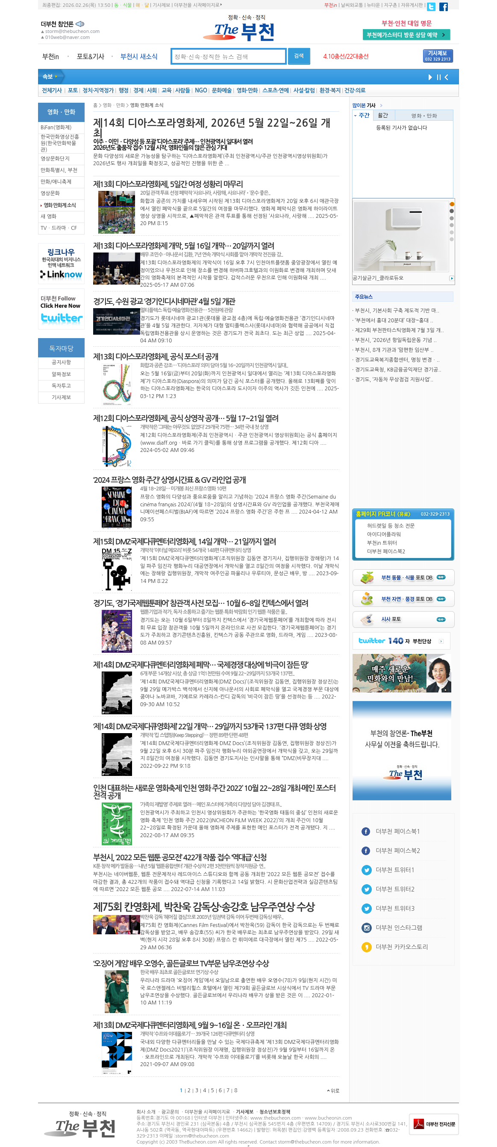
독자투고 (61, 386)
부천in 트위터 (382, 543)
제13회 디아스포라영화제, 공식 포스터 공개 (155, 357)
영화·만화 (246, 90)
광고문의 (170, 1112)
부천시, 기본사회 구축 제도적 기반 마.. (397, 310)
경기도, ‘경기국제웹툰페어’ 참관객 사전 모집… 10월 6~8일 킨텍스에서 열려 (200, 603)
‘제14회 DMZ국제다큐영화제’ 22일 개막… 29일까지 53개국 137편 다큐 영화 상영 (209, 727)
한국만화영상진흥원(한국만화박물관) (60, 143)
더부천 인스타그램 (399, 928)
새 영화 (48, 216)
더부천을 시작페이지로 (197, 5)
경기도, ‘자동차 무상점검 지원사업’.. (394, 379)
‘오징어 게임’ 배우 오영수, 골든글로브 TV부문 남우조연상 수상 (180, 964)
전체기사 (52, 90)
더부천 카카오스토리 (402, 947)
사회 (152, 90)
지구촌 (390, 5)
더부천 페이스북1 (398, 832)
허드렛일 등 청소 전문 (391, 526)
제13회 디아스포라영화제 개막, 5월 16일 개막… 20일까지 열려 (183, 246)
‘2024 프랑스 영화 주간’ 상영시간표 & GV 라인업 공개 (169, 480)
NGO (201, 90)
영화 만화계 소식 (60, 205)
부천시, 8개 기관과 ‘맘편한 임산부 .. (394, 350)
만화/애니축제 (56, 181)
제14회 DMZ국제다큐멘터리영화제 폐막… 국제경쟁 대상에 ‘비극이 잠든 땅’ (200, 665)
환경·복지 (330, 90)
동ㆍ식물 (123, 5)
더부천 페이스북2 (386, 551)
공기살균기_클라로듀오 (378, 278)
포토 (73, 90)
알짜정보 (61, 374)
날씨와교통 (352, 5)
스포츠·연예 (275, 90)
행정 (123, 90)
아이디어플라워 (384, 534)
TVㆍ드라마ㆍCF (59, 228)
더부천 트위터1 (395, 870)
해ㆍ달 (142, 5)
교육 (166, 90)
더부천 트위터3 (395, 909)
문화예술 (222, 90)
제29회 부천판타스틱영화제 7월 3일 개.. (399, 330)
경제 (138, 90)
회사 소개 (146, 1112)
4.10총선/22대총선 (345, 56)
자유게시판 (412, 5)
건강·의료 (354, 90)
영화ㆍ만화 (424, 115)
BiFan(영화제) (56, 127)
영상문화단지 (55, 158)
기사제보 (161, 5)
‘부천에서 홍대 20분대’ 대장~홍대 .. (394, 320)
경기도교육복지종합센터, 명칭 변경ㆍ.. (397, 360)
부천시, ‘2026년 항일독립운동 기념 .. (396, 340)
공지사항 (61, 362)
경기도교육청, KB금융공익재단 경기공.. (398, 369)
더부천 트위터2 (395, 889)
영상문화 (50, 193)
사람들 (182, 90)
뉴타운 (373, 5)
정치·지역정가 (98, 90)
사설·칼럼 (304, 90)
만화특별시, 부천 (59, 170)
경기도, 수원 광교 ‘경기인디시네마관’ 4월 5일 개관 (164, 302)
